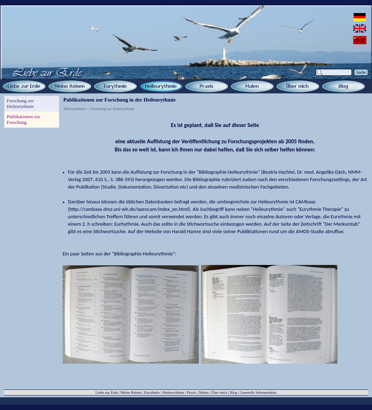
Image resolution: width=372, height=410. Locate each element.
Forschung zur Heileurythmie (112, 109)
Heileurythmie (75, 109)
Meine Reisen (131, 392)
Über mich (219, 392)
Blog (233, 392)
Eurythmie (152, 392)
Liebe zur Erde (106, 392)
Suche (361, 72)
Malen (204, 392)
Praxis (191, 392)
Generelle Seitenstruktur (258, 392)
